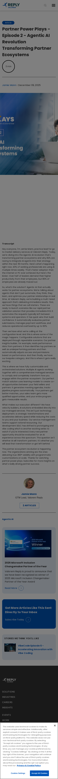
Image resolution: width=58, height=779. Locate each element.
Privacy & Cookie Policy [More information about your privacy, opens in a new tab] (29, 765)
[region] (29, 750)
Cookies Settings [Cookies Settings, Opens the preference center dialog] (18, 773)
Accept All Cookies (39, 773)
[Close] (55, 725)
